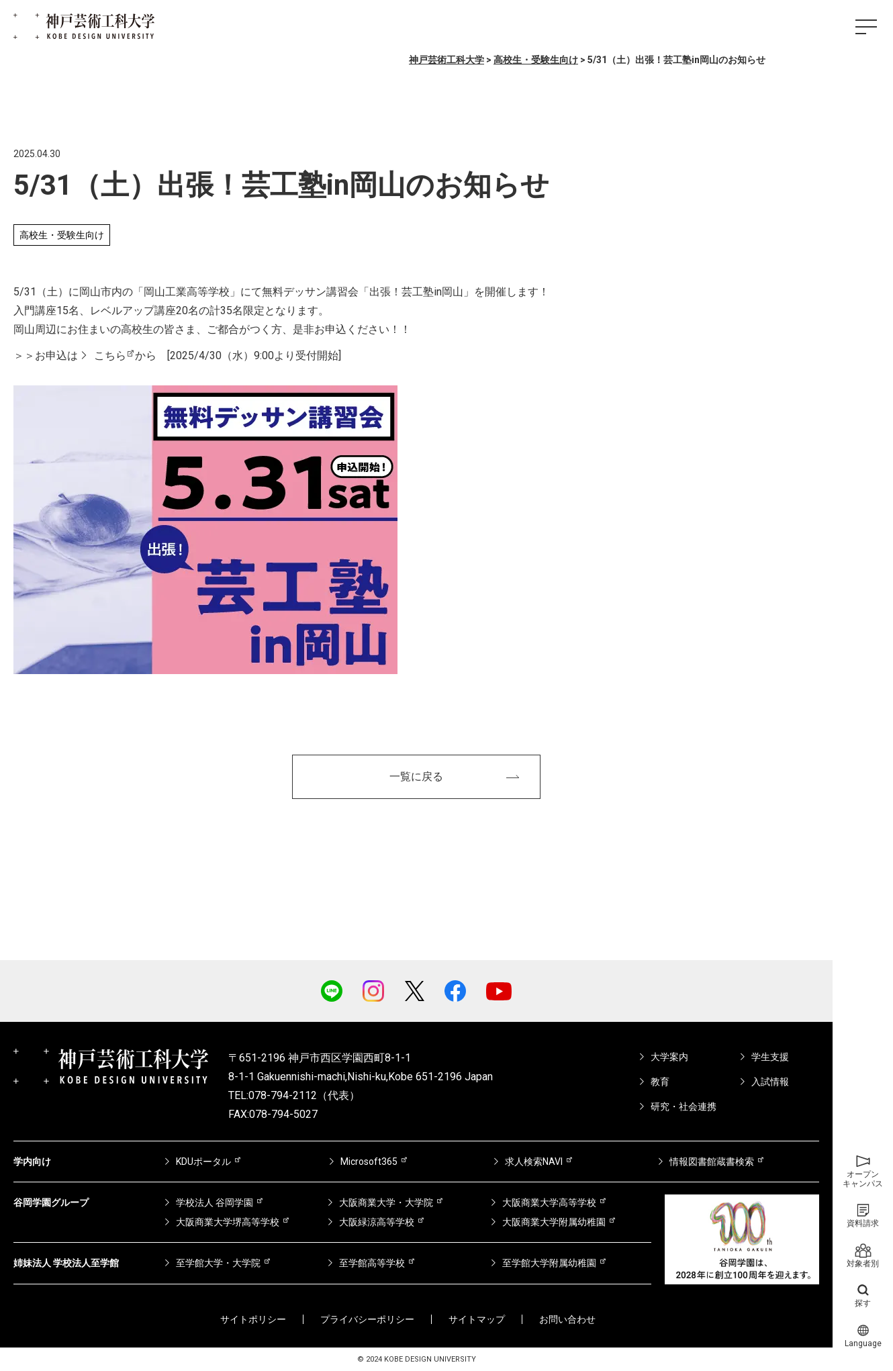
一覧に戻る (416, 776)
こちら (110, 355)
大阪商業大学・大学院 (386, 1202)
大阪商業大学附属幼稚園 (554, 1222)
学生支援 (770, 1056)
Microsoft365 (368, 1161)
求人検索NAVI (534, 1161)
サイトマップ (477, 1319)
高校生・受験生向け (61, 235)
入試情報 (770, 1081)
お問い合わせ (567, 1319)
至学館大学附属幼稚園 (549, 1263)
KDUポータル (203, 1161)
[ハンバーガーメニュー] (866, 26)
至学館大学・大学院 (218, 1263)
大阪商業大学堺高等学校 (227, 1222)
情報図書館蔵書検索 (711, 1161)
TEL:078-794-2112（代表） (294, 1095)
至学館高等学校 (372, 1263)
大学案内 (669, 1056)
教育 (660, 1081)
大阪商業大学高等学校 (549, 1202)
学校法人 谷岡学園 (214, 1202)
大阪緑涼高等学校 (376, 1222)
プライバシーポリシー (367, 1319)
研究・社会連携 (683, 1106)
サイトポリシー (253, 1319)
